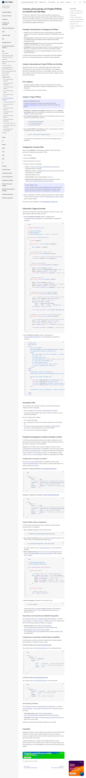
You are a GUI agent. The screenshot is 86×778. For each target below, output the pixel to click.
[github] (84, 2)
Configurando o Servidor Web (76, 19)
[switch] (80, 2)
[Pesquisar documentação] (29, 2)
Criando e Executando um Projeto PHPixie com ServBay (77, 13)
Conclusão (72, 28)
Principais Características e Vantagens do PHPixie (77, 10)
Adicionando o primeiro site (50, 201)
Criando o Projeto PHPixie (75, 17)
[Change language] (75, 2)
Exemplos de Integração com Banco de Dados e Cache (77, 25)
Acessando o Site (74, 23)
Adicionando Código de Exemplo (77, 21)
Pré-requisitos (73, 15)
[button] (9, 12)
